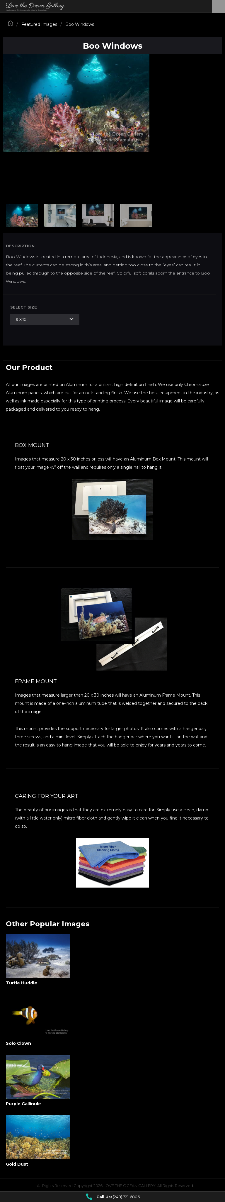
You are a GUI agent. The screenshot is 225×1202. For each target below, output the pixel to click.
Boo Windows (79, 24)
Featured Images (39, 24)
